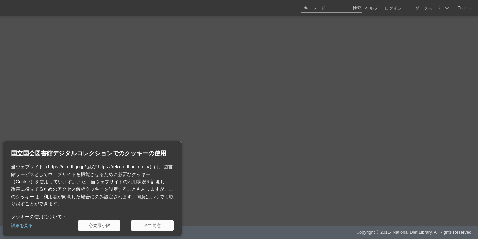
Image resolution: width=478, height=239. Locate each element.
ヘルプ (371, 8)
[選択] (432, 8)
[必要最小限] (99, 225)
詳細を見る (22, 225)
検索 (357, 8)
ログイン (393, 8)
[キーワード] (331, 8)
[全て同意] (152, 225)
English (464, 8)
